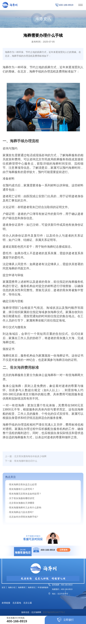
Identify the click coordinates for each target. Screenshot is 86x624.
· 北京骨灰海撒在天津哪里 (21, 503)
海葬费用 (21, 587)
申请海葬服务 (43, 587)
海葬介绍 (11, 587)
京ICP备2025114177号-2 (54, 612)
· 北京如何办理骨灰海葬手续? (23, 516)
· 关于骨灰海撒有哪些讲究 (21, 498)
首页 (3, 587)
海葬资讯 (31, 587)
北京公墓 (27, 603)
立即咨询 (63, 550)
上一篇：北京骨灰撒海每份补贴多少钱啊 (25, 456)
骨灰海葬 (17, 367)
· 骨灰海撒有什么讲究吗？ (21, 489)
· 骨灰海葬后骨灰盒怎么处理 (22, 484)
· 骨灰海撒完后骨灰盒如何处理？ (24, 493)
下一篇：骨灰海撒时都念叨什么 (21, 461)
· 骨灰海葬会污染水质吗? (21, 512)
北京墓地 (16, 603)
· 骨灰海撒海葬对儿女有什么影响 (24, 507)
